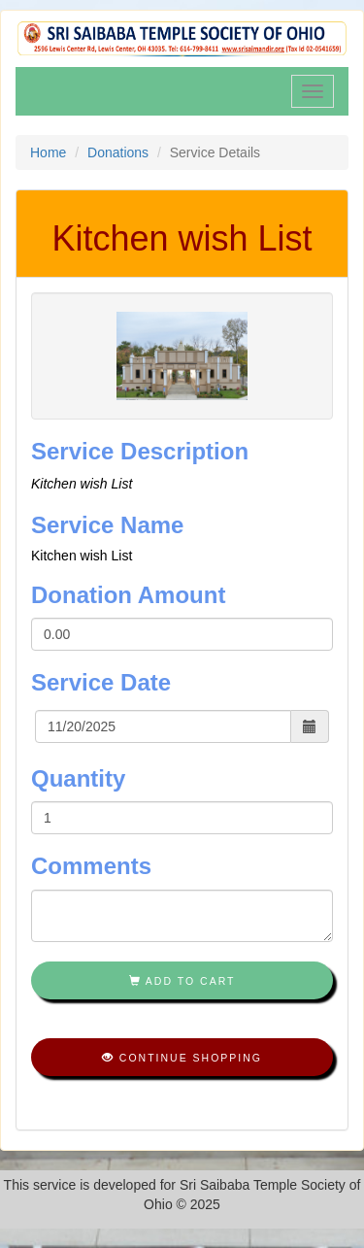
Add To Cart (182, 981)
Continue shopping (182, 1057)
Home (48, 152)
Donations (118, 152)
